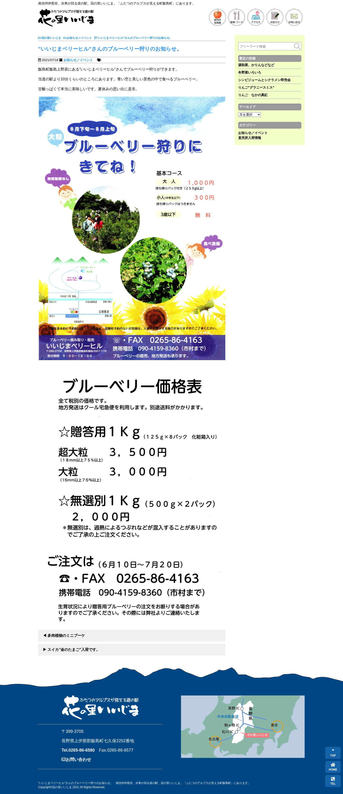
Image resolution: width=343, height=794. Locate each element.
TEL (333, 781)
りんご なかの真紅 (253, 95)
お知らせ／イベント (78, 60)
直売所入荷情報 (249, 138)
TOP (333, 753)
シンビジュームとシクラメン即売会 (264, 80)
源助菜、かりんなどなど (256, 65)
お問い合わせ (76, 759)
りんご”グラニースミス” (256, 87)
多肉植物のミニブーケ (66, 635)
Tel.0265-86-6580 (78, 750)
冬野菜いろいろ (249, 72)
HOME (333, 767)
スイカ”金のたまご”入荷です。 (73, 650)
